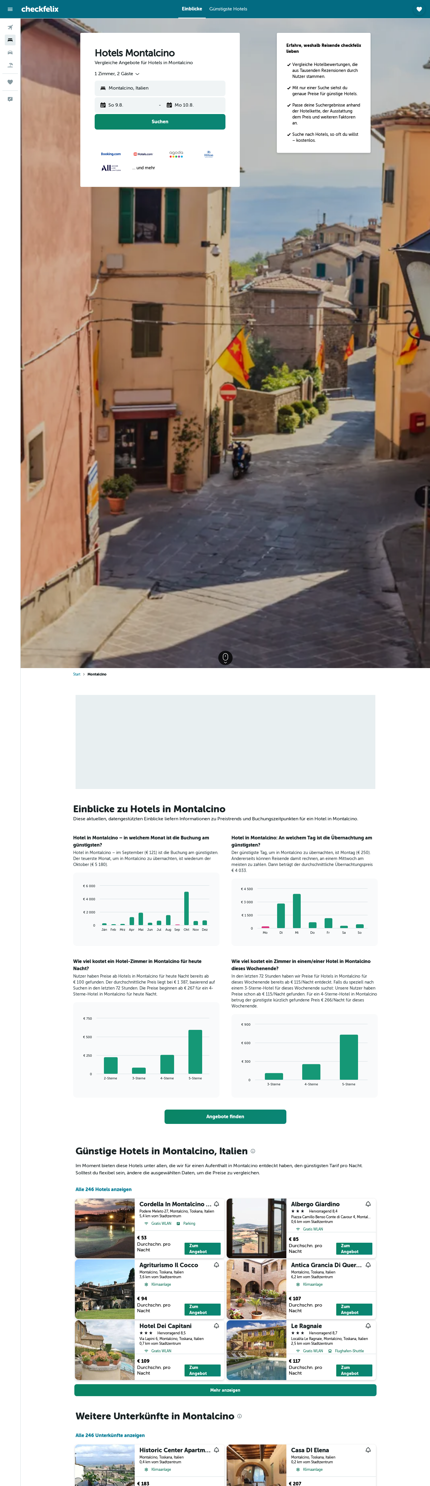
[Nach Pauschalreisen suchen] (10, 65)
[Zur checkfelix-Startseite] (40, 9)
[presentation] (253, 1151)
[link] (225, 1117)
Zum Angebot (198, 1248)
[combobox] (117, 74)
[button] (10, 9)
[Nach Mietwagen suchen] (10, 53)
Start (76, 674)
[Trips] (10, 82)
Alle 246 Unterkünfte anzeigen (110, 1435)
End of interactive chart (80, 1075)
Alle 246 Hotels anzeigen (104, 1189)
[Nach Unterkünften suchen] (10, 40)
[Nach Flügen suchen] (10, 27)
